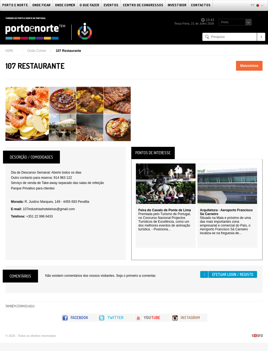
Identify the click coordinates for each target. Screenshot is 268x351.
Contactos (201, 5)
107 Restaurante (68, 51)
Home (9, 51)
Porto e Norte (15, 5)
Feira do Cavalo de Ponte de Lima (164, 210)
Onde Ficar (41, 5)
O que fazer (89, 5)
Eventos (111, 5)
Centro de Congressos (143, 5)
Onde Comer (65, 5)
